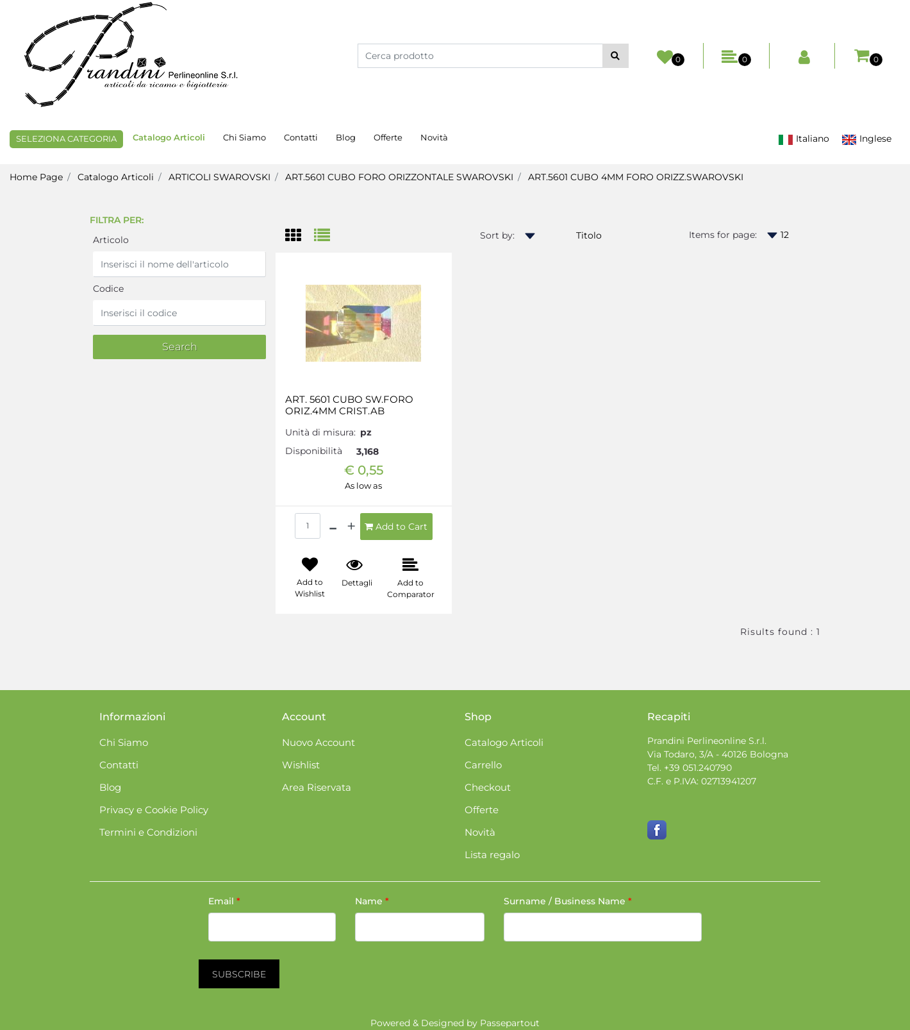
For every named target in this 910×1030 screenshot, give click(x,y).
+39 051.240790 (698, 767)
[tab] (299, 236)
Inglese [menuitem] (866, 139)
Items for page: (723, 235)
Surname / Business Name (568, 901)
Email (224, 901)
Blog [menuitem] (346, 137)
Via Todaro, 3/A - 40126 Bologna (717, 754)
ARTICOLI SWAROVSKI (219, 177)
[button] (615, 56)
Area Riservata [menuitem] (316, 787)
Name (372, 901)
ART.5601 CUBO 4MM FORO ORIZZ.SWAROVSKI (635, 177)
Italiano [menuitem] (803, 139)
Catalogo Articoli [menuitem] (169, 137)
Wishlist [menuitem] (301, 765)
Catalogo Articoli (116, 177)
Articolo (111, 240)
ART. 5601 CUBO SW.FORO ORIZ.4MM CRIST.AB (349, 405)
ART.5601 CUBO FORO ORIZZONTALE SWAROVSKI (399, 177)
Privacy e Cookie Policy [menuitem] (153, 810)
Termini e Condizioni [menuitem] (148, 832)
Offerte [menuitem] (388, 137)
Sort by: (497, 235)
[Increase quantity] (351, 526)
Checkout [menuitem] (488, 787)
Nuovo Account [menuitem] (318, 742)
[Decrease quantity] (333, 526)
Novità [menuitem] (434, 137)
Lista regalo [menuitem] (492, 854)
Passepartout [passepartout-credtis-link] (510, 1023)
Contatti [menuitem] (301, 137)
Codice (108, 288)
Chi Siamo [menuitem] (244, 137)
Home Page (36, 177)
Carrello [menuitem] (483, 765)
